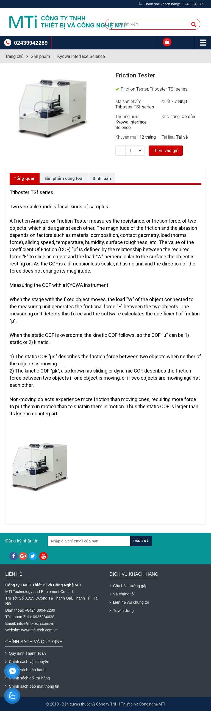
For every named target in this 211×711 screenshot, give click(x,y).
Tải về (182, 137)
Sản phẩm (40, 56)
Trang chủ (14, 56)
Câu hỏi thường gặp (129, 586)
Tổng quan (24, 178)
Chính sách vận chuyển (27, 661)
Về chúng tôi (122, 594)
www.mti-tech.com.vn (39, 630)
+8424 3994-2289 (40, 610)
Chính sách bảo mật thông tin (32, 686)
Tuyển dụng (122, 610)
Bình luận (102, 178)
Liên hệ (13, 574)
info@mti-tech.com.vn (35, 623)
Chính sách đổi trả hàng (27, 678)
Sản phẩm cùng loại (64, 178)
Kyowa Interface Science (81, 56)
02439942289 (193, 4)
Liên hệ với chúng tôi (129, 602)
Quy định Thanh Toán (25, 653)
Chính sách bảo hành (25, 670)
